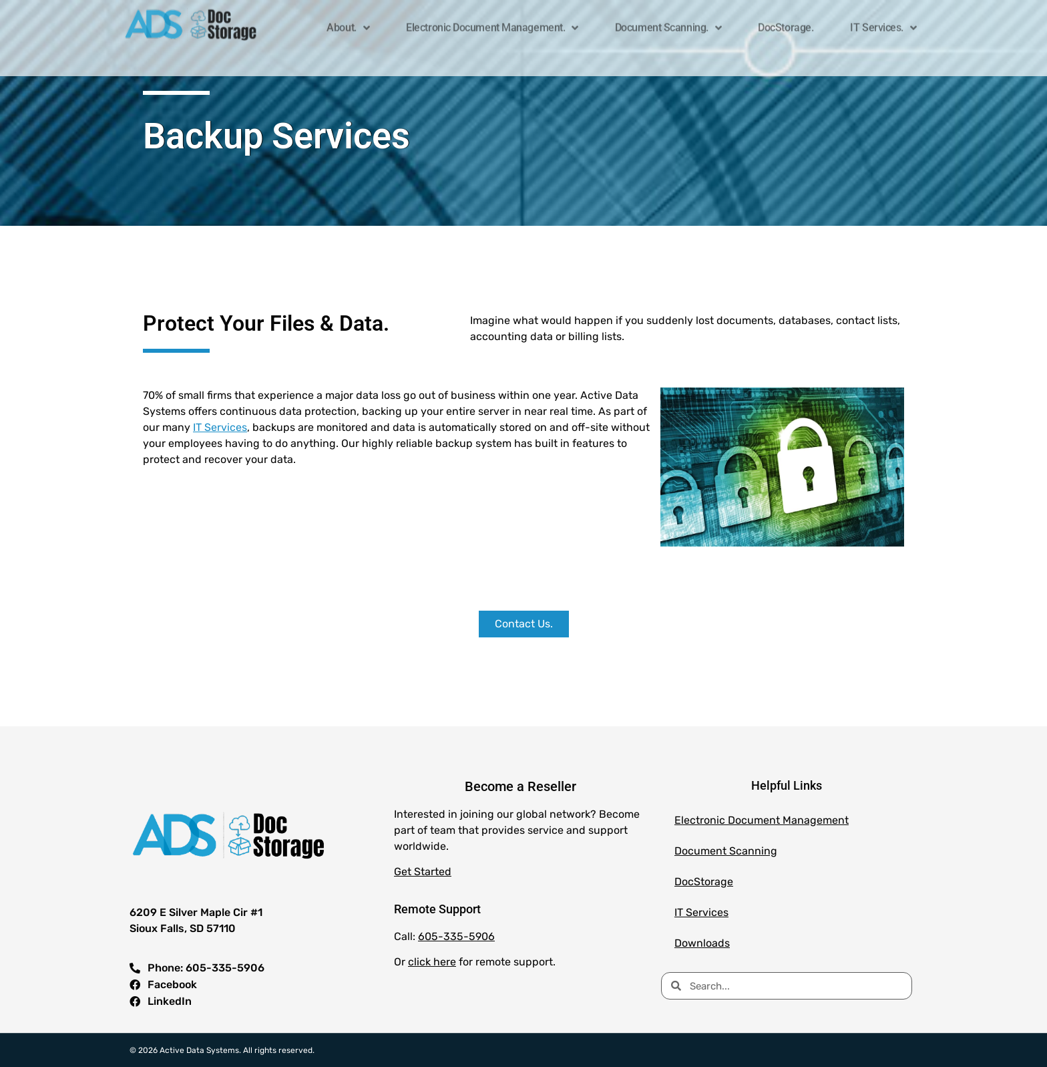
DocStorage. (785, 22)
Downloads (702, 943)
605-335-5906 (456, 936)
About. (348, 22)
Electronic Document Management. (492, 22)
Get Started (422, 871)
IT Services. (883, 22)
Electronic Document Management (761, 820)
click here (432, 961)
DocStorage (703, 881)
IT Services (220, 427)
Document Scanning (725, 851)
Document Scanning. (668, 22)
